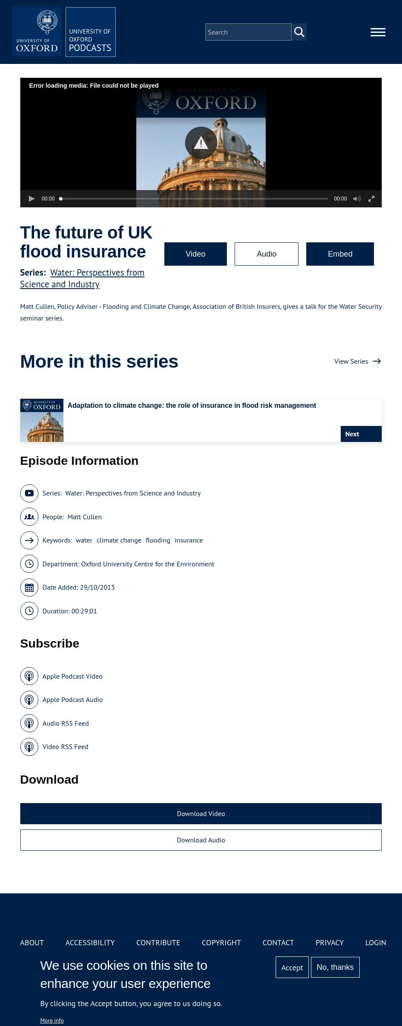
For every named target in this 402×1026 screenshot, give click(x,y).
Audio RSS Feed (66, 723)
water (83, 540)
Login (375, 942)
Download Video (201, 813)
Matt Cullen (84, 516)
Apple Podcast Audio (73, 699)
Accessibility (90, 942)
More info (52, 1020)
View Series (351, 361)
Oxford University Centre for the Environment (147, 563)
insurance (189, 540)
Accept (292, 967)
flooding (158, 540)
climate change (119, 540)
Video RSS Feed (66, 746)
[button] (201, 143)
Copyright (221, 942)
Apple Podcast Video (73, 676)
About (32, 942)
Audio (266, 254)
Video (196, 254)
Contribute (158, 942)
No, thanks (335, 967)
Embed (340, 254)
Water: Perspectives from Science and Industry (82, 278)
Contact (278, 942)
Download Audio (201, 839)
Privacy (330, 942)
